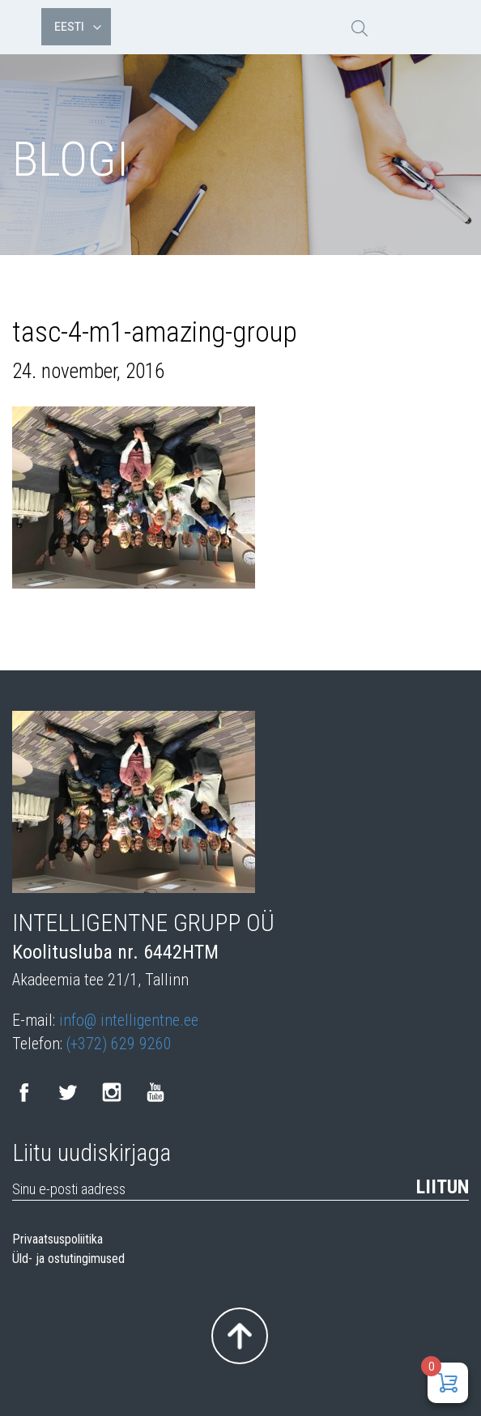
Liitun (442, 1187)
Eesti (77, 26)
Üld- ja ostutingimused (68, 1258)
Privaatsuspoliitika (57, 1239)
